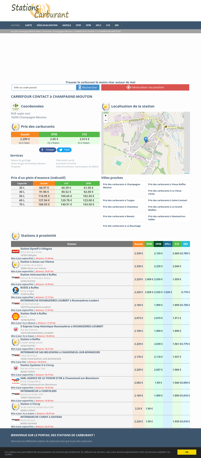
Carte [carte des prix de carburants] (28, 25)
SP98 (88, 25)
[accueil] (40, 10)
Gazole (66, 25)
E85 (117, 25)
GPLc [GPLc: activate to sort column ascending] (168, 244)
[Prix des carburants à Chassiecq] (123, 206)
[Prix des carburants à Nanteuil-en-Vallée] (168, 218)
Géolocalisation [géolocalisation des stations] (47, 25)
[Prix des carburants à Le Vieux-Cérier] (168, 192)
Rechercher (87, 87)
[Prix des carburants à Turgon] (123, 200)
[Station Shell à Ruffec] (72, 318)
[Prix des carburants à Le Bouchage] (123, 226)
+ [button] (106, 116)
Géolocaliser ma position (145, 87)
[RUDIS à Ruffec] (72, 292)
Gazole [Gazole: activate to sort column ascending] (138, 244)
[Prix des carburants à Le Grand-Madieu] (168, 208)
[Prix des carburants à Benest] (123, 216)
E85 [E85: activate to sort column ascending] (185, 244)
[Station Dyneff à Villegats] (72, 253)
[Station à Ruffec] (72, 343)
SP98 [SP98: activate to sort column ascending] (158, 244)
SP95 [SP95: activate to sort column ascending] (149, 244)
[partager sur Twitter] (64, 149)
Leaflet (186, 173)
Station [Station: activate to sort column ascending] (71, 244)
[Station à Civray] (72, 408)
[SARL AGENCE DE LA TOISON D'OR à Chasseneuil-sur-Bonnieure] (72, 382)
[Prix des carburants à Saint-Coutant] (168, 200)
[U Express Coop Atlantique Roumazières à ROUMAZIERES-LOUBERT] (72, 331)
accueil (15, 25)
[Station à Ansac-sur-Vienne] (72, 266)
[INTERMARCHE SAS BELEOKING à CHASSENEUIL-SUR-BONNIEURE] (72, 357)
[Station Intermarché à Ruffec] (72, 279)
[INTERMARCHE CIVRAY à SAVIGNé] (72, 421)
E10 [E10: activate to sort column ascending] (177, 244)
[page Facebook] (123, 23)
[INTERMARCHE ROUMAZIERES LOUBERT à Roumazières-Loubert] (72, 305)
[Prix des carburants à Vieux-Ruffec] (168, 184)
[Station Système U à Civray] (72, 369)
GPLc (98, 25)
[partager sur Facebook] (48, 149)
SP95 (78, 25)
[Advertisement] (100, 57)
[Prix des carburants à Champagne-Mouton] (123, 186)
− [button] (106, 120)
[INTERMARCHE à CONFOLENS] (72, 395)
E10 (108, 25)
